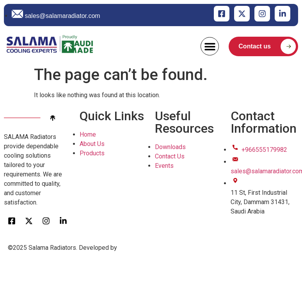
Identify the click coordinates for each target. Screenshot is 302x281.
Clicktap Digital (139, 247)
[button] (210, 46)
